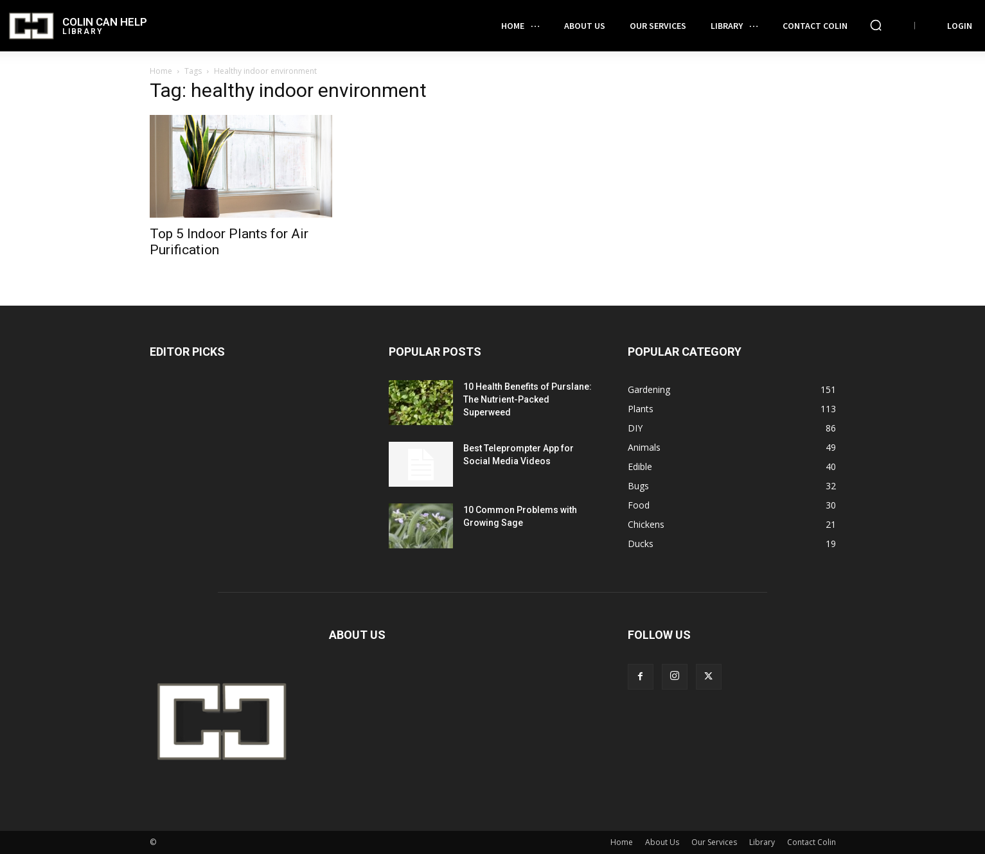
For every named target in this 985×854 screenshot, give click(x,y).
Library (762, 842)
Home (161, 70)
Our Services (714, 842)
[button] (875, 25)
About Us (662, 842)
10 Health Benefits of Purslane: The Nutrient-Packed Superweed (527, 399)
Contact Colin (811, 842)
